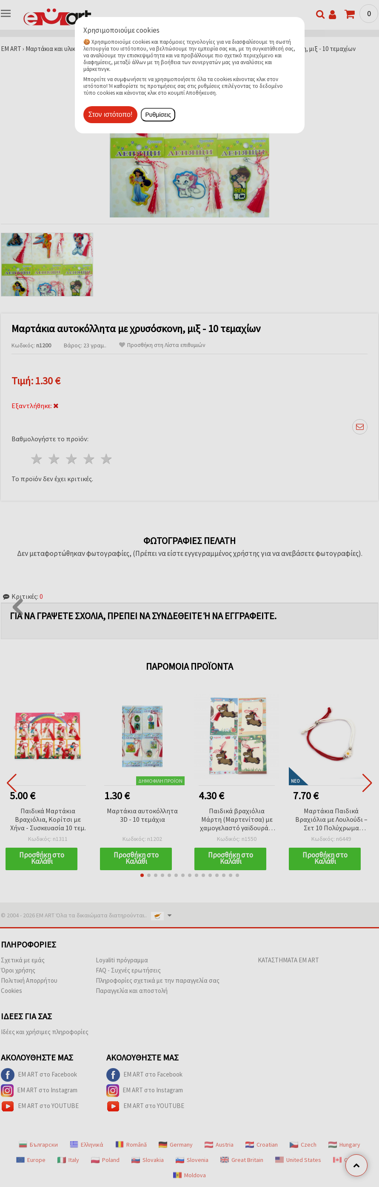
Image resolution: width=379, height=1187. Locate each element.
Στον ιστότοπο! (110, 114)
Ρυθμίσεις (158, 114)
